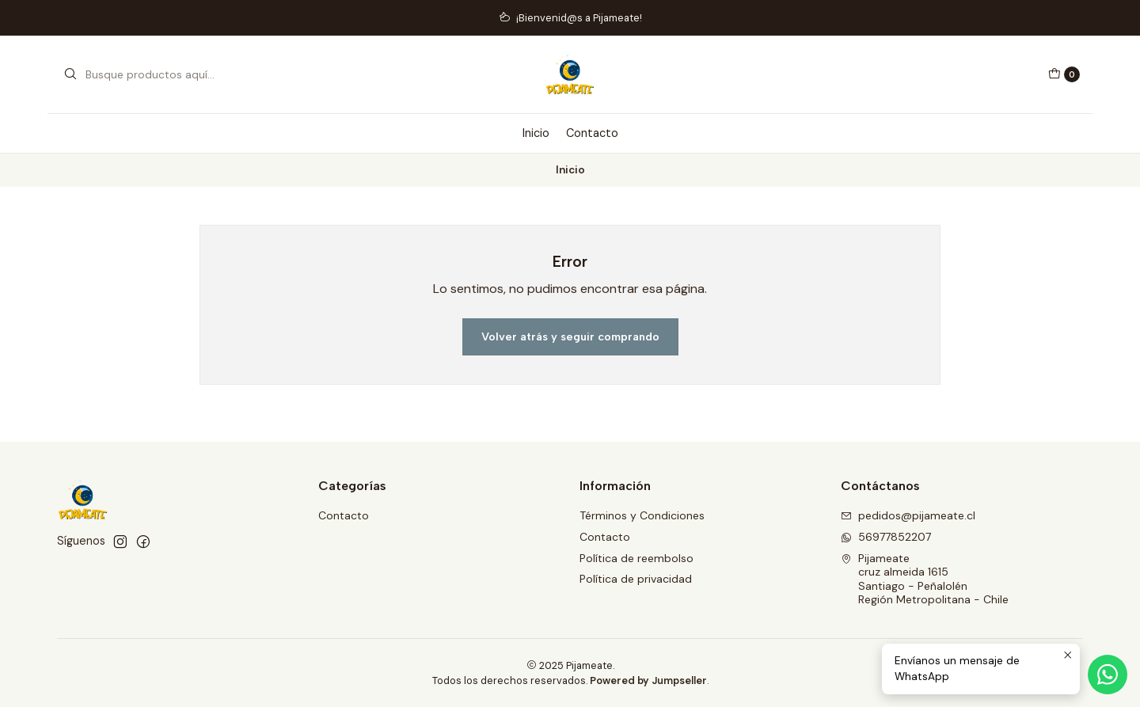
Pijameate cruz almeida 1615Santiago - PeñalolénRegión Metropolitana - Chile (925, 579)
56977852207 (886, 537)
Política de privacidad (636, 579)
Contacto (592, 133)
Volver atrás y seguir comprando (570, 336)
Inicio (535, 133)
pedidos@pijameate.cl (908, 515)
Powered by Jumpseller (648, 680)
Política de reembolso (637, 558)
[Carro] (1064, 74)
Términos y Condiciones (642, 515)
